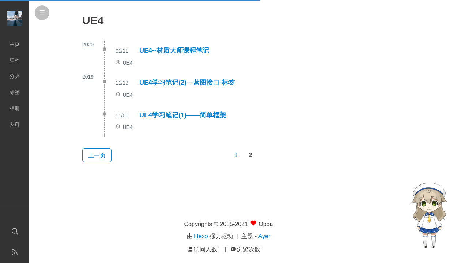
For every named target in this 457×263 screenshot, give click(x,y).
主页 (15, 44)
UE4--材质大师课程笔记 (174, 50)
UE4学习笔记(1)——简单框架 (182, 115)
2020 (88, 44)
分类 (15, 76)
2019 (88, 77)
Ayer (264, 236)
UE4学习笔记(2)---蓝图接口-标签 (187, 82)
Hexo (201, 236)
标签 (15, 92)
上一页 (97, 155)
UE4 (127, 63)
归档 (15, 60)
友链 (15, 124)
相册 (15, 108)
